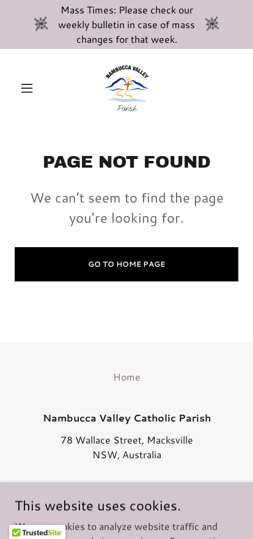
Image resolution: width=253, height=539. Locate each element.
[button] (31, 88)
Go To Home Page (126, 264)
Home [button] (127, 377)
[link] (126, 88)
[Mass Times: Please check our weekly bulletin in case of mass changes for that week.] (126, 24)
